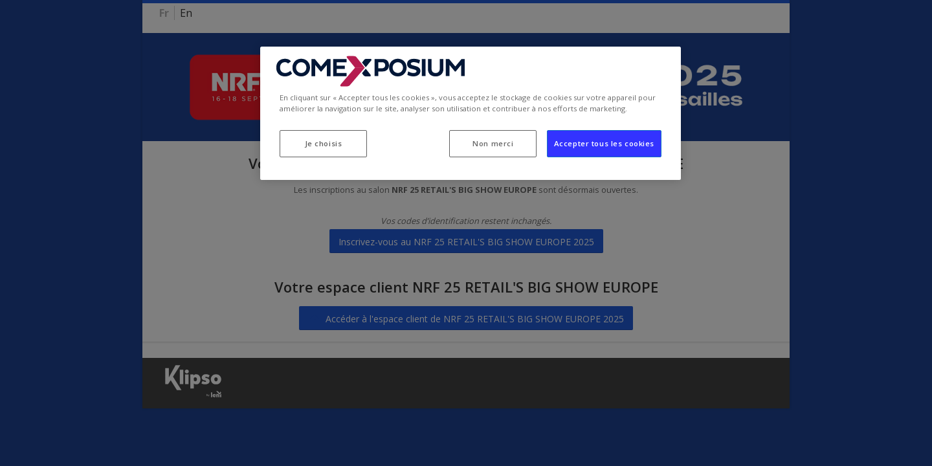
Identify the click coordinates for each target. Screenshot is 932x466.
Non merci (492, 143)
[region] (470, 113)
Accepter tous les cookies (604, 143)
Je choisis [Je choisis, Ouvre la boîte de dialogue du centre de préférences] (323, 143)
